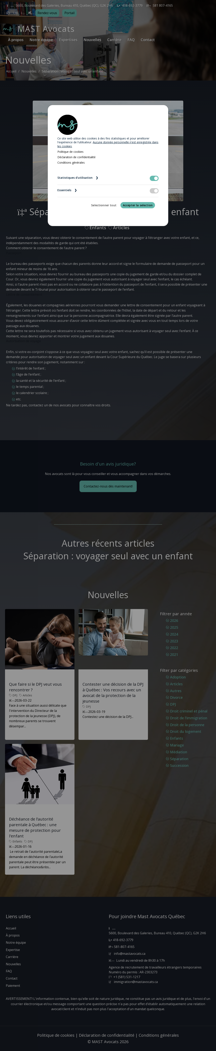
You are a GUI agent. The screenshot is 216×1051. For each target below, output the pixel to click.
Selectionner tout (103, 205)
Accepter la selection (138, 205)
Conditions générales (71, 162)
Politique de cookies (70, 152)
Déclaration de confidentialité (76, 157)
